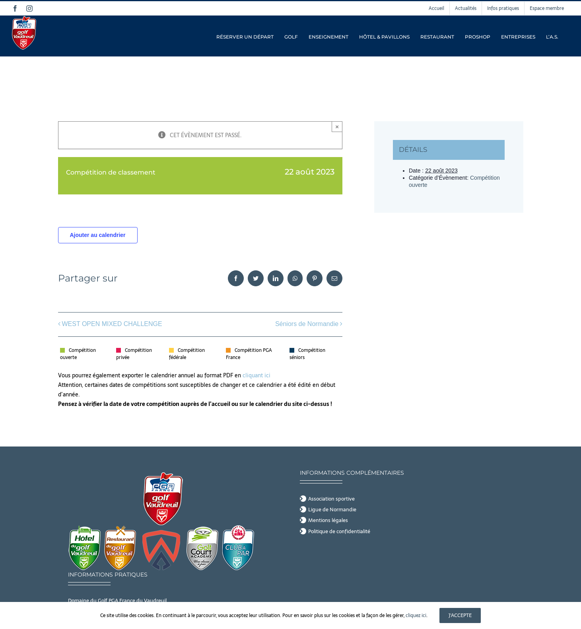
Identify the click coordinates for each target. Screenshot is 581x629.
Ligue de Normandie (332, 509)
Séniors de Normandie (306, 323)
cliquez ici (416, 615)
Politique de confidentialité (339, 531)
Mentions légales (328, 520)
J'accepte (460, 615)
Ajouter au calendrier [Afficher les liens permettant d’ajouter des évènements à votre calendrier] (97, 235)
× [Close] (337, 126)
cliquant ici (257, 375)
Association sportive (331, 499)
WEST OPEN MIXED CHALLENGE (112, 323)
